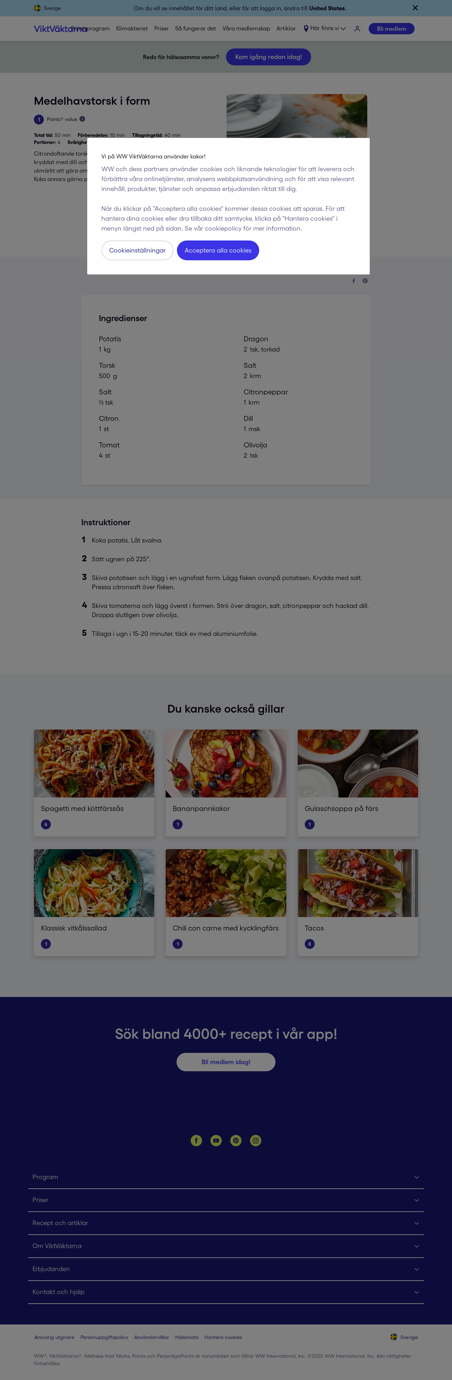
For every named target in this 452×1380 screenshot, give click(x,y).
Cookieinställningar (137, 250)
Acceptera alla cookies (218, 250)
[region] (228, 206)
